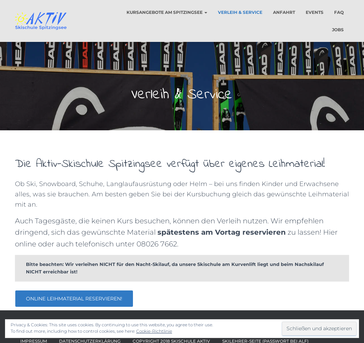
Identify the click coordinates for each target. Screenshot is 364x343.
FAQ (339, 12)
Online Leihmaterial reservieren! (74, 298)
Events (314, 12)
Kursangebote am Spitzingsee (167, 12)
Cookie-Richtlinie (154, 331)
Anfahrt (284, 12)
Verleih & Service (240, 12)
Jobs (338, 29)
